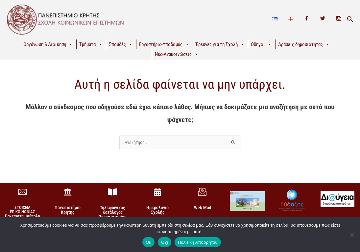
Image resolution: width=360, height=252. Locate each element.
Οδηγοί (261, 44)
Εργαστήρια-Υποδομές (164, 44)
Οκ (148, 242)
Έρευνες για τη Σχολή (220, 44)
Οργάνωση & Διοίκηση (48, 44)
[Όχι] (351, 234)
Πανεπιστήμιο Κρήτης (68, 210)
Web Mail (202, 207)
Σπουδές (121, 44)
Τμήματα (91, 44)
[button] (350, 19)
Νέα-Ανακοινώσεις (177, 54)
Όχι (164, 242)
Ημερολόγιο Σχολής (157, 210)
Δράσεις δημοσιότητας (304, 44)
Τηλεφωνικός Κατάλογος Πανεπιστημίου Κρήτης (112, 214)
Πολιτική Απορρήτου (198, 242)
